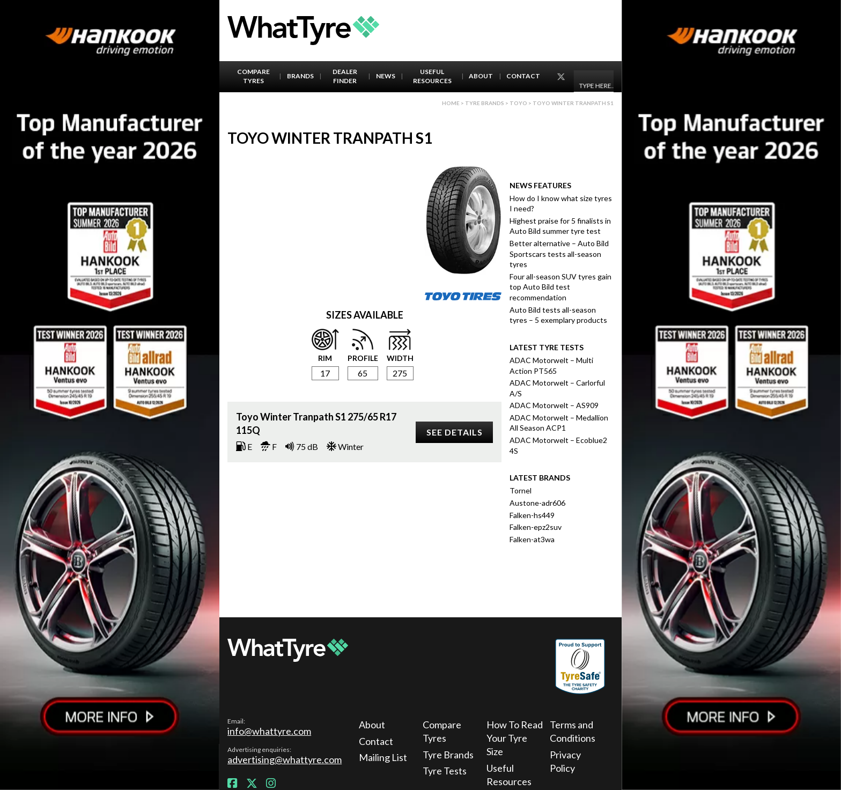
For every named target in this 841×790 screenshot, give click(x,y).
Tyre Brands (448, 755)
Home (451, 103)
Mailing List (383, 757)
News (385, 76)
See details (454, 432)
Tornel (521, 490)
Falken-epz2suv (536, 526)
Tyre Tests (445, 771)
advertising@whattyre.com (284, 759)
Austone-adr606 (537, 502)
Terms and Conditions (572, 731)
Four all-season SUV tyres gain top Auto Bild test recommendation (560, 287)
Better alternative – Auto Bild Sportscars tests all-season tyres (559, 254)
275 (400, 373)
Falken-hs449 (532, 515)
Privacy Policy (565, 761)
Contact (523, 76)
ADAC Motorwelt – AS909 (554, 405)
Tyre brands (484, 103)
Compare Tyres (253, 76)
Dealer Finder (345, 76)
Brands (300, 76)
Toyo (518, 103)
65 (362, 373)
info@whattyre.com (269, 731)
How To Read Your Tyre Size (514, 738)
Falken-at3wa (532, 539)
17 (325, 373)
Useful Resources (432, 76)
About (481, 76)
